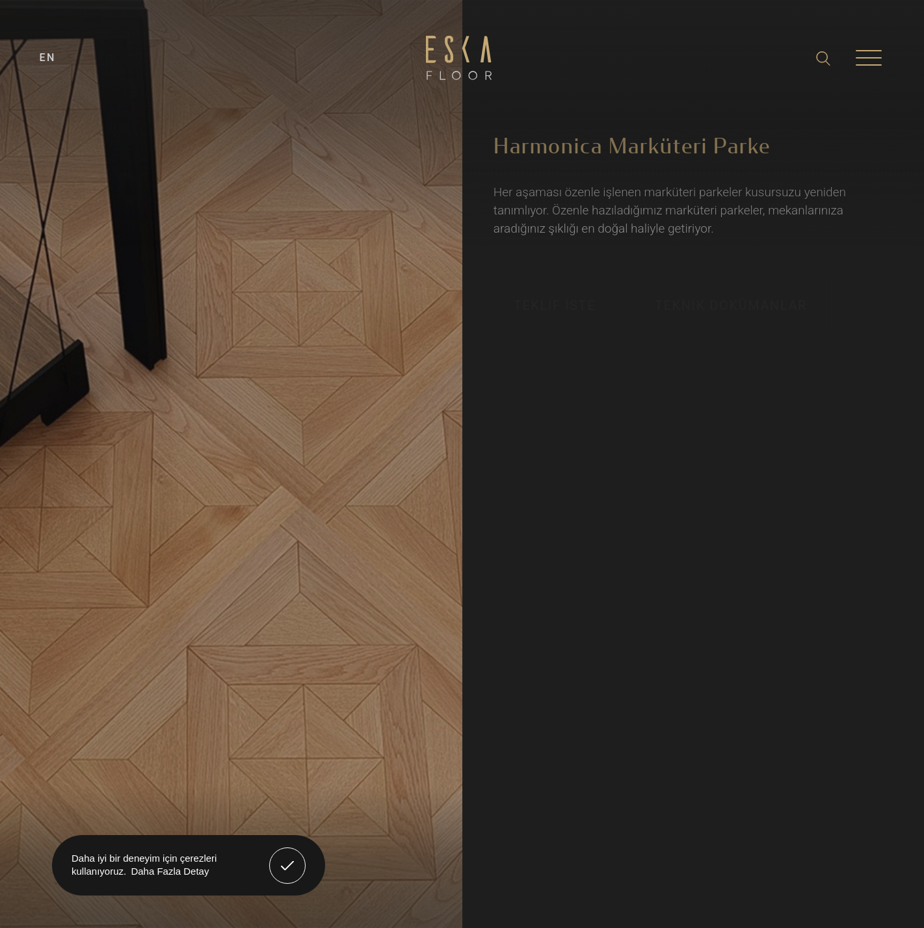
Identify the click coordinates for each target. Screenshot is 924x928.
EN (48, 57)
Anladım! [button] (288, 856)
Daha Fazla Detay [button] (170, 871)
